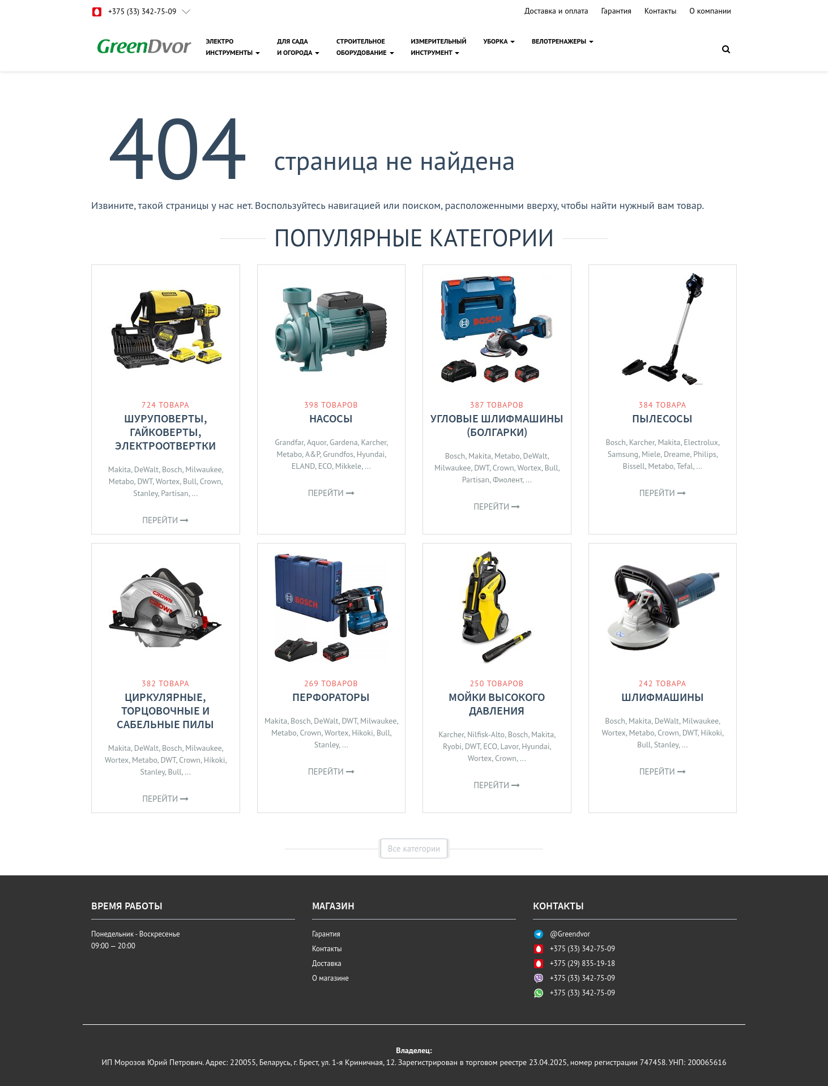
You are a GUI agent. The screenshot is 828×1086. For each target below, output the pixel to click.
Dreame (677, 454)
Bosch (172, 469)
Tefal (685, 466)
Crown (210, 481)
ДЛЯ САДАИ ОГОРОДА (299, 47)
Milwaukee (203, 469)
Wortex (168, 481)
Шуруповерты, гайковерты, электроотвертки (165, 431)
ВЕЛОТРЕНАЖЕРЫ (563, 41)
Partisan (174, 493)
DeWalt (146, 469)
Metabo (121, 481)
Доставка (327, 963)
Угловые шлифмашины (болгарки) (497, 425)
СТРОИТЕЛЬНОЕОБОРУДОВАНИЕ (366, 47)
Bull (190, 481)
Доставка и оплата (556, 11)
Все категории (414, 848)
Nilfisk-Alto (486, 734)
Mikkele (348, 466)
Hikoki (214, 760)
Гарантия (616, 11)
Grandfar (289, 442)
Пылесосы (662, 418)
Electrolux (701, 442)
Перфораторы (331, 697)
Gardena (344, 442)
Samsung (623, 454)
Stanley (145, 493)
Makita (119, 469)
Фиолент (507, 479)
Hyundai (371, 454)
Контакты (661, 11)
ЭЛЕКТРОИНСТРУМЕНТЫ (233, 47)
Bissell (633, 466)
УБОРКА (499, 41)
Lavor (509, 746)
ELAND (303, 466)
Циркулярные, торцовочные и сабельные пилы (165, 710)
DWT (144, 481)
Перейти (165, 520)
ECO (325, 466)
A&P (312, 454)
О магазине (330, 978)
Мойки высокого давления (497, 703)
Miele (651, 454)
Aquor (317, 442)
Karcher (373, 442)
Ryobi (452, 746)
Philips (704, 454)
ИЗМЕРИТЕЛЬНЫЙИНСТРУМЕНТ (439, 47)
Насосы (331, 418)
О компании (710, 11)
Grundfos (338, 454)
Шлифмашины (662, 697)
